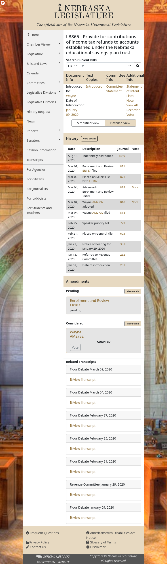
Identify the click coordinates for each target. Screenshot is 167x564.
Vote (135, 187)
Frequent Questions (42, 533)
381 (122, 244)
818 (122, 187)
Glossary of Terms (101, 542)
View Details (89, 138)
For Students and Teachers (39, 210)
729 (122, 223)
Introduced (94, 86)
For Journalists (37, 189)
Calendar (33, 73)
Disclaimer (96, 547)
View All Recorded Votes (133, 110)
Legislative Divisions (43, 92)
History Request (38, 111)
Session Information (42, 150)
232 (122, 255)
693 (122, 233)
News (31, 121)
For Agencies (36, 169)
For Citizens (35, 179)
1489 (121, 156)
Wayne (71, 96)
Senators (43, 140)
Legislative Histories (41, 102)
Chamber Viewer (43, 44)
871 (122, 166)
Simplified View (88, 123)
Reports (43, 130)
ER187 (86, 170)
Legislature (43, 54)
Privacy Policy (37, 542)
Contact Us (36, 547)
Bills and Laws (43, 63)
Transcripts (35, 160)
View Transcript (83, 379)
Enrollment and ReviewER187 (89, 302)
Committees (43, 82)
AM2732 (98, 202)
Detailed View (120, 123)
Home (35, 35)
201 (122, 265)
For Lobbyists (36, 198)
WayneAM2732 (77, 334)
